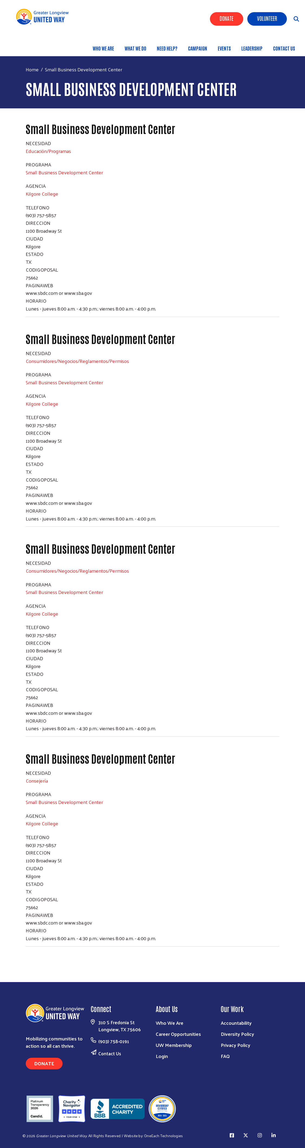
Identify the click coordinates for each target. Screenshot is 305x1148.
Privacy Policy (235, 1045)
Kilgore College (42, 193)
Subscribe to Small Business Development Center (28, 957)
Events (224, 48)
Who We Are (103, 48)
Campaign (197, 48)
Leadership (251, 48)
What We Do (135, 48)
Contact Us (284, 48)
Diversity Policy (237, 1034)
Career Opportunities (178, 1034)
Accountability (236, 1023)
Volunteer (267, 18)
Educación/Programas (48, 150)
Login (162, 1056)
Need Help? (167, 48)
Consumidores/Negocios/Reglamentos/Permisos (77, 360)
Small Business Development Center (64, 172)
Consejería (37, 780)
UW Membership (174, 1045)
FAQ (225, 1056)
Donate (226, 18)
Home (32, 69)
